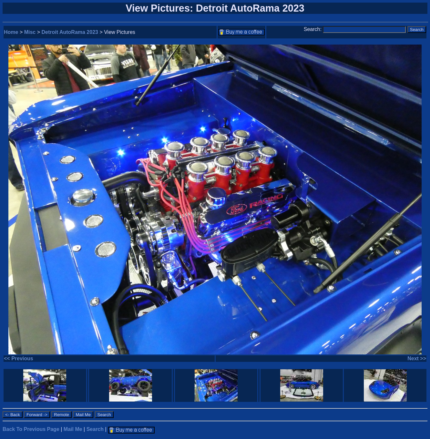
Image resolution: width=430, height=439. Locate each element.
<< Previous (18, 358)
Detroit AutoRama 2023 (70, 32)
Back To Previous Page (31, 429)
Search (95, 429)
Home (11, 32)
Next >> (416, 358)
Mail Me (73, 429)
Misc (30, 32)
